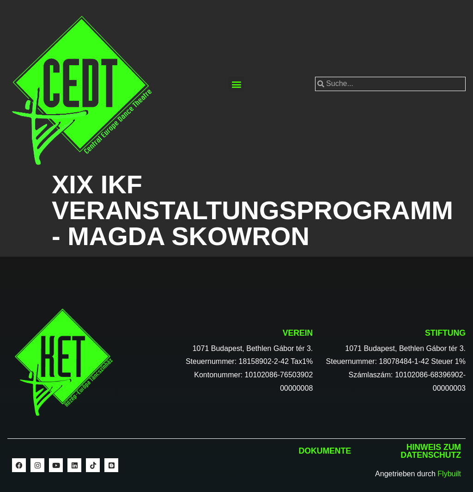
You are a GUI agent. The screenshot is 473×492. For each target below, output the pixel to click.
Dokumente (325, 450)
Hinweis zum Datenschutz (430, 451)
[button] (236, 84)
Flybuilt (449, 474)
